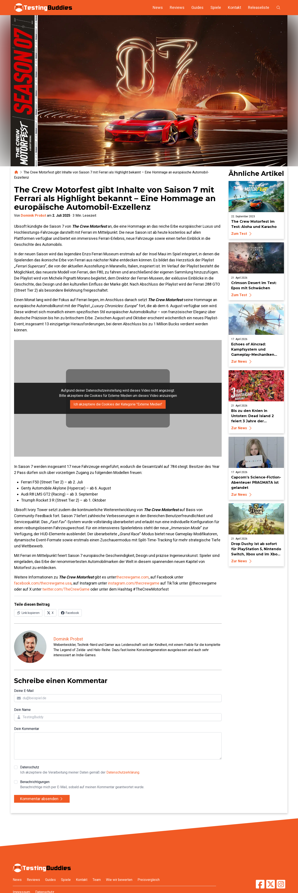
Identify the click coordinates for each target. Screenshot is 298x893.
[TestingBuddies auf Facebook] (260, 884)
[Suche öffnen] (278, 7)
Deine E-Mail (24, 691)
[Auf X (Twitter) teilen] (50, 613)
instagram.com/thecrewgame (133, 583)
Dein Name (22, 710)
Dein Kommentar (26, 729)
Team (97, 880)
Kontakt (234, 7)
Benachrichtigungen (82, 785)
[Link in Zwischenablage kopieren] (28, 613)
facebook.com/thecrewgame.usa (43, 583)
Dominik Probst (33, 215)
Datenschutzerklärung (122, 772)
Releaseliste (258, 7)
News (158, 7)
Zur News (242, 361)
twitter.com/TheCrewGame (66, 589)
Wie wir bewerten (119, 880)
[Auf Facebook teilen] (70, 613)
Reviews (177, 7)
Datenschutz (80, 770)
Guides (197, 7)
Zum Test (242, 234)
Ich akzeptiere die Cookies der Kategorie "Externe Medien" (118, 404)
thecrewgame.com (132, 577)
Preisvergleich (149, 880)
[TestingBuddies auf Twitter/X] (270, 884)
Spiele (215, 7)
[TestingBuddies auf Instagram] (281, 884)
